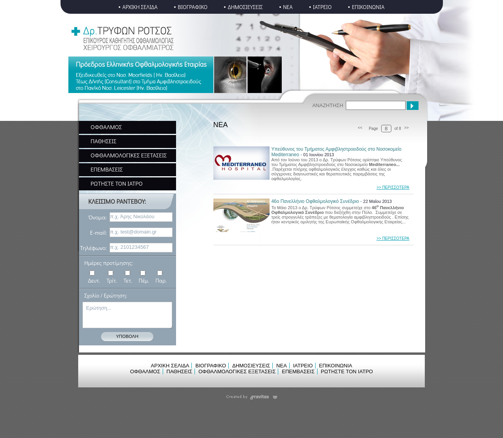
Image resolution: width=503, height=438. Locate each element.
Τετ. (127, 280)
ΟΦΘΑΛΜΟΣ (106, 127)
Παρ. (161, 280)
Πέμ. (144, 280)
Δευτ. (94, 280)
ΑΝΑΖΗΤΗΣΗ (327, 105)
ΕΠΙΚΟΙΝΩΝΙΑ (368, 7)
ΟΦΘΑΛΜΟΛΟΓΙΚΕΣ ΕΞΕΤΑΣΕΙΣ (129, 155)
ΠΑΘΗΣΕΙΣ (104, 141)
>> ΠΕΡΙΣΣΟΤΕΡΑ (392, 187)
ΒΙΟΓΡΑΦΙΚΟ (193, 7)
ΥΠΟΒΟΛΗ (127, 335)
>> (406, 128)
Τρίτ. (111, 280)
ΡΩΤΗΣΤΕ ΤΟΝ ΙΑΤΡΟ (117, 183)
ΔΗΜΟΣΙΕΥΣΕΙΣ (245, 7)
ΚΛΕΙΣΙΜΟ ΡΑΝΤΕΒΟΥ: (117, 201)
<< (360, 128)
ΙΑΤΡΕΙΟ (322, 7)
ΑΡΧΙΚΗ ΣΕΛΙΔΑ (140, 7)
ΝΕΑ (288, 7)
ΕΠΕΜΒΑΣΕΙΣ (107, 169)
